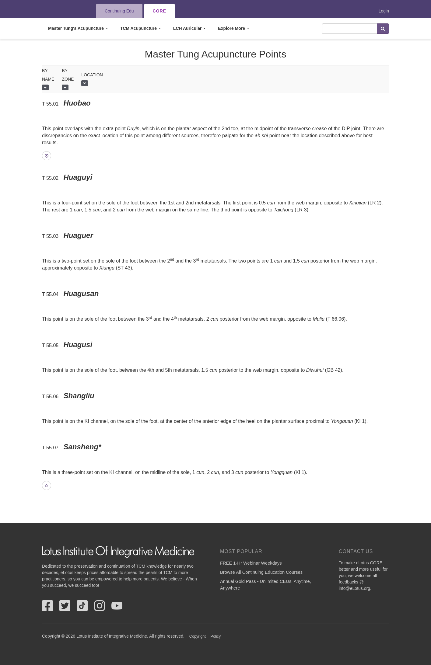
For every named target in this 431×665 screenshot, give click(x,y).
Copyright (197, 636)
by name (48, 75)
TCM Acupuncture (140, 28)
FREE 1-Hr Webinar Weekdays (251, 563)
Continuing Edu (119, 11)
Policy (216, 636)
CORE (159, 11)
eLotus (64, 11)
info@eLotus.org (354, 588)
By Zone (68, 75)
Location (92, 74)
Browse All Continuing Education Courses (261, 572)
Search (383, 28)
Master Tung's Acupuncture (78, 28)
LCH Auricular (189, 28)
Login (384, 11)
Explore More (233, 28)
